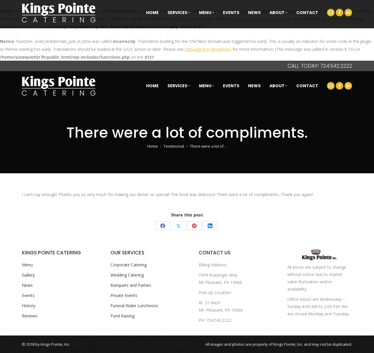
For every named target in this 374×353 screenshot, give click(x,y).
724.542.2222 (336, 66)
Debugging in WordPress (261, 19)
